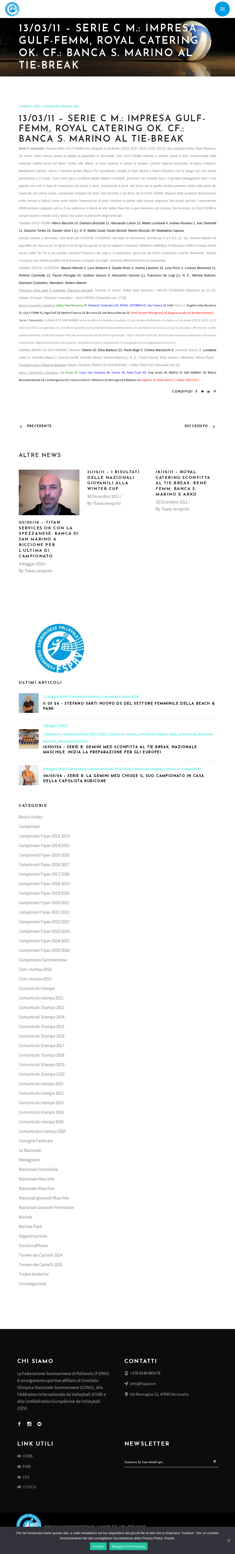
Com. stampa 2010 (35, 969)
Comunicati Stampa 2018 (41, 1055)
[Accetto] (228, 1540)
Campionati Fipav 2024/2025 (44, 941)
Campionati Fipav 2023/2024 (44, 931)
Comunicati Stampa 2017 (41, 1045)
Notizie (25, 1217)
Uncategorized (33, 1284)
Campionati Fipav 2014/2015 (44, 845)
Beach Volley (30, 817)
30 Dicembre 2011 (103, 496)
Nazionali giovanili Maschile (44, 1198)
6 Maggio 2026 (54, 768)
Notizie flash (30, 1226)
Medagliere (29, 1160)
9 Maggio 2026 (54, 725)
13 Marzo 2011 (30, 106)
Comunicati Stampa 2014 (41, 1017)
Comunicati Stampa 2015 (41, 1026)
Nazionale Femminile (38, 1169)
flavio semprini (38, 571)
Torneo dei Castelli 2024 (40, 1255)
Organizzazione (33, 1236)
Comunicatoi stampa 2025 (42, 1131)
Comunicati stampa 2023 (41, 1103)
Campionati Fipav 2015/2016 (44, 855)
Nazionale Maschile (73, 741)
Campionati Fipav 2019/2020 (44, 893)
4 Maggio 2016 (31, 564)
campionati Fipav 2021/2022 (44, 912)
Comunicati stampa (84, 696)
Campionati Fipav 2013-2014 (44, 836)
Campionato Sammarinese (43, 960)
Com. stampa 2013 (35, 979)
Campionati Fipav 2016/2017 (44, 864)
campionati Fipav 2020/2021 (44, 902)
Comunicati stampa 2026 (120, 696)
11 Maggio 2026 (55, 696)
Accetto (98, 1546)
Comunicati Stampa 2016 (41, 1036)
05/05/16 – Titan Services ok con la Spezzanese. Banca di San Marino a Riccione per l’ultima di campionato (49, 539)
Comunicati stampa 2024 (41, 1112)
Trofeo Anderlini (34, 1274)
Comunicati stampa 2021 (41, 1083)
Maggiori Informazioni (128, 1546)
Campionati (51, 734)
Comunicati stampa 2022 (41, 1093)
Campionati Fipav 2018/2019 (44, 883)
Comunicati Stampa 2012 (41, 1007)
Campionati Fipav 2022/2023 (44, 922)
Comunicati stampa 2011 (61, 106)
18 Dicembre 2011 (172, 502)
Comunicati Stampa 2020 (41, 1074)
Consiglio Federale (36, 1141)
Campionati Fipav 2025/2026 (83, 734)
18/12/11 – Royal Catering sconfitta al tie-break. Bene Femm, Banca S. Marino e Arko (183, 483)
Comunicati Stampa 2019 (41, 1064)
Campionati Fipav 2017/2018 (44, 874)
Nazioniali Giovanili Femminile (46, 1207)
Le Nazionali (187, 734)
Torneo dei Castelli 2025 (40, 1264)
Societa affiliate (33, 1245)
